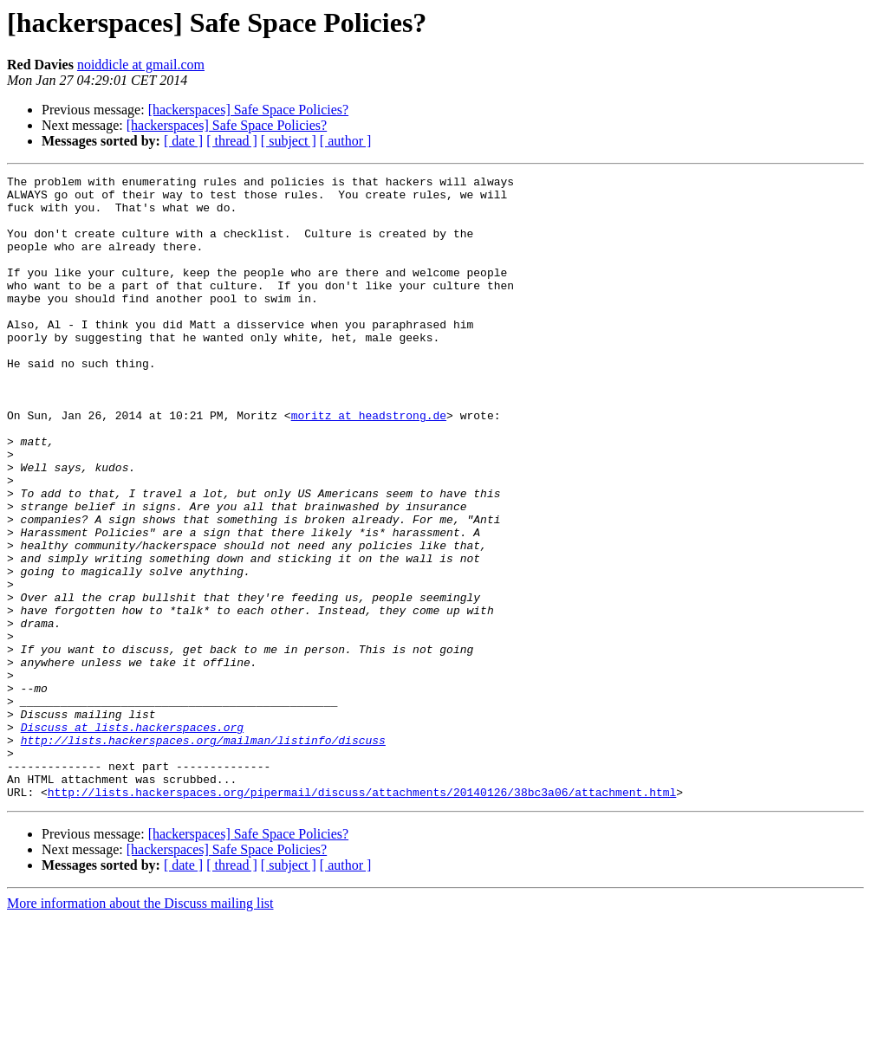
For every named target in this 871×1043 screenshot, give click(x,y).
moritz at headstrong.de (368, 464)
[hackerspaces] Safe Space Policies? (248, 109)
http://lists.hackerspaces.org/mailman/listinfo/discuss (203, 854)
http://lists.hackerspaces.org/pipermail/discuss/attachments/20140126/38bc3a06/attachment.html (362, 916)
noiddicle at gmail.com (141, 64)
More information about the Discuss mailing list (140, 1027)
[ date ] (183, 140)
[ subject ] (288, 140)
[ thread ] (231, 140)
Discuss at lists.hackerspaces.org (132, 838)
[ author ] (346, 140)
